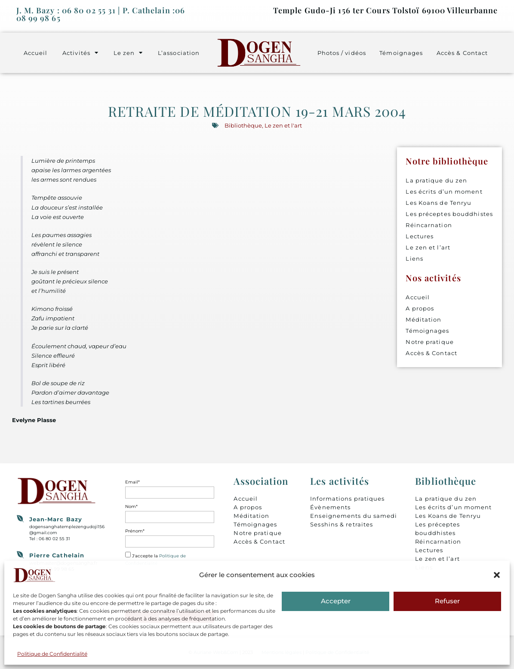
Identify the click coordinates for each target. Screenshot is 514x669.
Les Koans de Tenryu (438, 202)
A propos (420, 308)
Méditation (423, 319)
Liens (414, 258)
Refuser (447, 601)
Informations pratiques (347, 498)
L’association (179, 52)
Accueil (36, 52)
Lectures (420, 236)
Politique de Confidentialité (52, 654)
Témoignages (401, 52)
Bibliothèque (243, 125)
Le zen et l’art (428, 247)
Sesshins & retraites (341, 524)
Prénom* (135, 531)
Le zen (128, 53)
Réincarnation (429, 225)
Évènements (330, 507)
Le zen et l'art (283, 125)
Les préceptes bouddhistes (449, 213)
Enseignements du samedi (353, 515)
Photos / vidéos (341, 52)
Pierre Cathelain (57, 555)
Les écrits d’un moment (444, 191)
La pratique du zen (436, 180)
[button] (496, 575)
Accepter (336, 601)
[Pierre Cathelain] (20, 554)
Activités (80, 53)
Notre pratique (429, 341)
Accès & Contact (462, 52)
